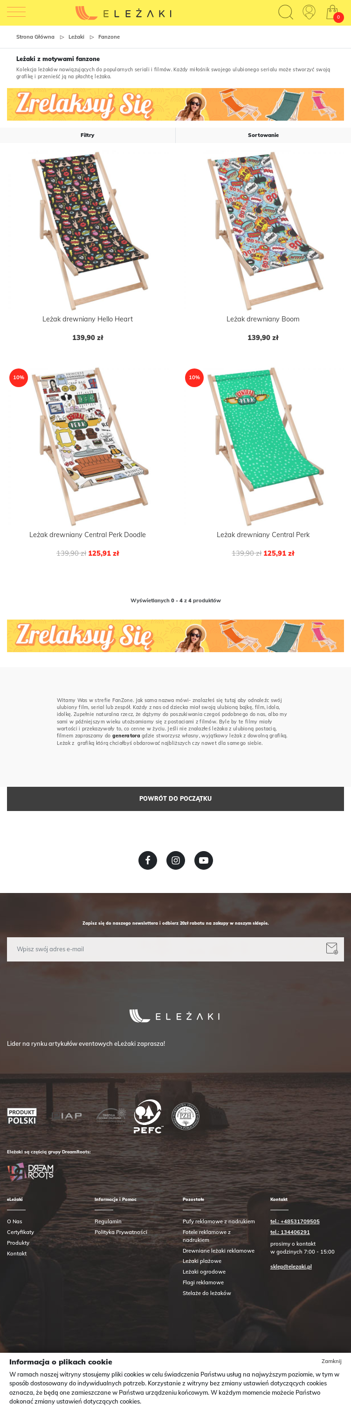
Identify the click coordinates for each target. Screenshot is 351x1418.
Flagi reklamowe (203, 1282)
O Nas (14, 1221)
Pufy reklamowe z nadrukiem (219, 1221)
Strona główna (35, 37)
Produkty (18, 1243)
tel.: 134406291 (290, 1232)
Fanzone (109, 37)
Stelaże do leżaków (207, 1293)
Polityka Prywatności (121, 1232)
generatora (126, 736)
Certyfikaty (20, 1232)
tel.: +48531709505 (295, 1221)
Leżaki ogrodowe (204, 1271)
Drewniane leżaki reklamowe (219, 1251)
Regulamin (108, 1221)
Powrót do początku (175, 798)
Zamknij (332, 1361)
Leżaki (76, 37)
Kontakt (17, 1253)
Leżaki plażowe (202, 1261)
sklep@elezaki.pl (291, 1266)
